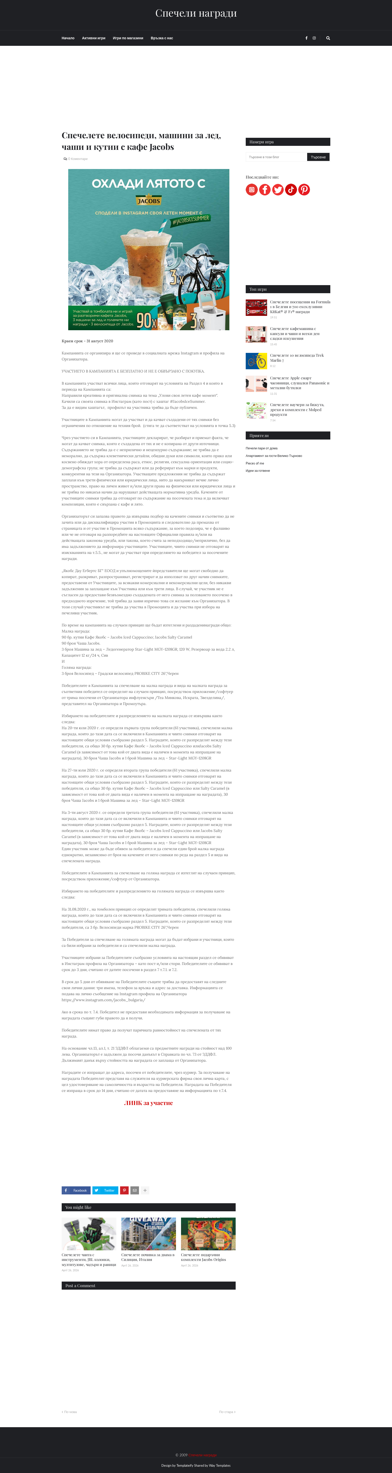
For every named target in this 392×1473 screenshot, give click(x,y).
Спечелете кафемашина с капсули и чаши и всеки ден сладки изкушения (294, 333)
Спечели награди (196, 13)
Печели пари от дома (261, 448)
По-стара (226, 1412)
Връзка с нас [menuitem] (162, 38)
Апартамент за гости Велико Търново (274, 456)
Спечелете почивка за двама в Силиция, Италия (147, 1257)
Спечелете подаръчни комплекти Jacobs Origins (203, 1257)
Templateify (184, 1465)
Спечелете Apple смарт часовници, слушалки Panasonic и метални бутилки (299, 382)
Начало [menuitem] (68, 38)
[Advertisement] (149, 93)
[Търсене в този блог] (276, 157)
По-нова (70, 1412)
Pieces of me (255, 463)
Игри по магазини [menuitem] (128, 38)
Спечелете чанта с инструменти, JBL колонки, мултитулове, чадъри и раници (89, 1259)
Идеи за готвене (258, 470)
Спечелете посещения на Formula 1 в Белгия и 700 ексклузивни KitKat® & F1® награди (300, 306)
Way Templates (220, 1465)
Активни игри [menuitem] (93, 38)
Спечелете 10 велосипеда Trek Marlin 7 (297, 358)
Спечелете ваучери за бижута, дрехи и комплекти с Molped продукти (297, 409)
